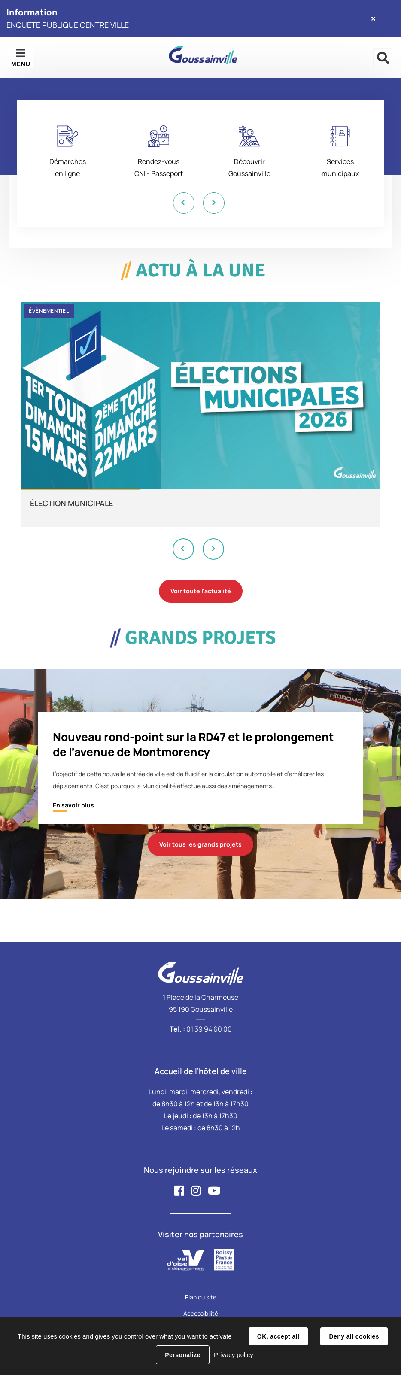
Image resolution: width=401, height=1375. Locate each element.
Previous (183, 203)
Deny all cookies (354, 1336)
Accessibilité (200, 1313)
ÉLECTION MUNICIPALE (71, 503)
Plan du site (200, 1297)
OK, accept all (278, 1336)
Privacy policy (233, 1354)
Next (213, 203)
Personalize (182, 1354)
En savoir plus (73, 805)
